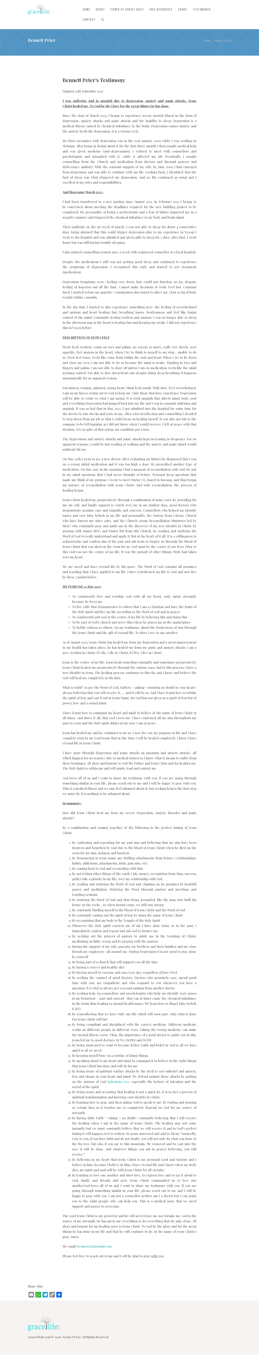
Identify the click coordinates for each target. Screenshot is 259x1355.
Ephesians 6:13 (117, 1081)
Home (207, 40)
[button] (102, 20)
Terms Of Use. (72, 1337)
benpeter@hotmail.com (94, 1246)
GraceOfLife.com (39, 1337)
